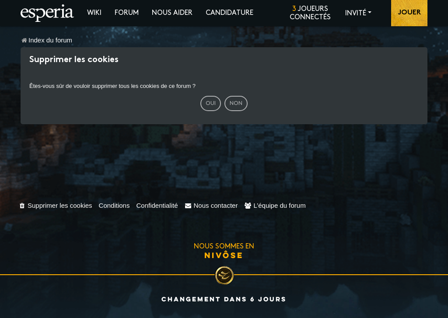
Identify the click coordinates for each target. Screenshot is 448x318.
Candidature (229, 13)
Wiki (94, 13)
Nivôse (224, 255)
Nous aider (172, 13)
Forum (127, 13)
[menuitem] (55, 205)
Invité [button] (355, 13)
